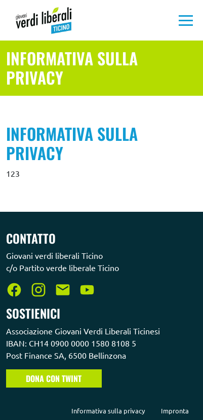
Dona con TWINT (54, 378)
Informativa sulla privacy (108, 410)
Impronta (175, 410)
